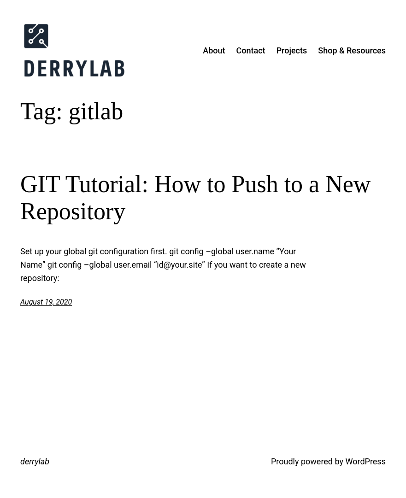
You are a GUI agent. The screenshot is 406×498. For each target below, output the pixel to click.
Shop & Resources (352, 50)
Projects (292, 50)
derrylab (34, 461)
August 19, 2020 (46, 302)
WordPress (365, 461)
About (214, 50)
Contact (250, 50)
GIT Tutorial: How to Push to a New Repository (195, 198)
